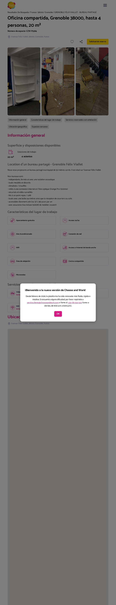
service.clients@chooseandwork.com (43, 302)
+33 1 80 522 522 (75, 302)
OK (58, 314)
